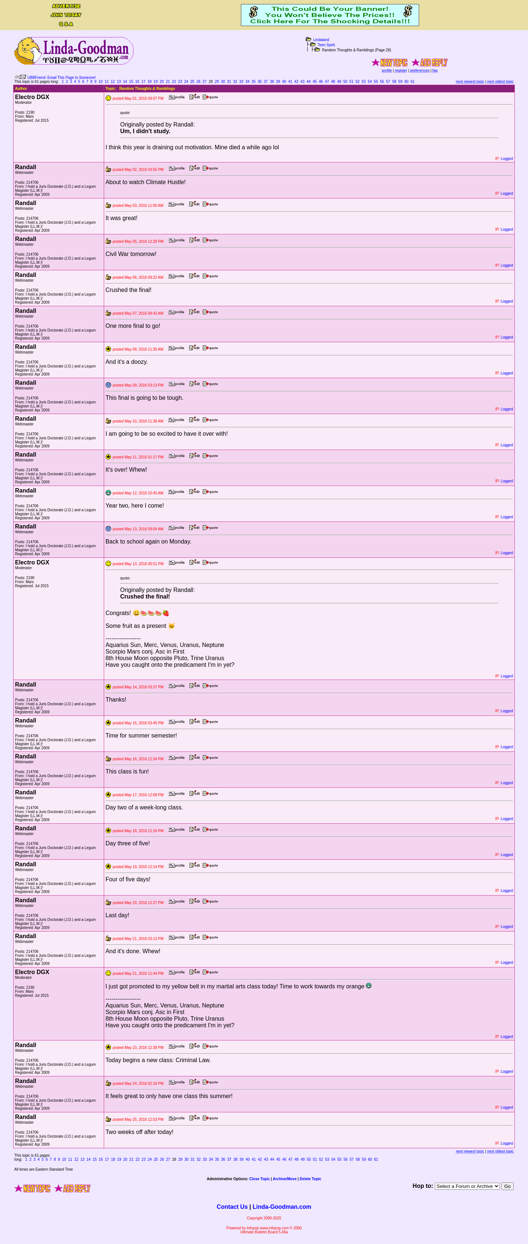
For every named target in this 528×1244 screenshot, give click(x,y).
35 (254, 82)
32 (235, 82)
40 (284, 82)
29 (217, 82)
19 (156, 82)
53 (364, 82)
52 (358, 82)
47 (327, 82)
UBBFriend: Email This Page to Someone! (61, 78)
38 (272, 82)
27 (204, 82)
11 (106, 82)
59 (400, 82)
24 (186, 82)
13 (119, 82)
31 (229, 82)
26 (199, 82)
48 (333, 82)
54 (370, 82)
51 (351, 82)
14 (125, 82)
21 (168, 82)
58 (394, 82)
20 (162, 82)
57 (388, 82)
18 (149, 82)
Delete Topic (310, 1179)
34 (247, 82)
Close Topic (259, 1179)
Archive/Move (285, 1179)
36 (260, 82)
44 (309, 82)
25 (192, 82)
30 (223, 82)
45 (315, 82)
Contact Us (232, 1207)
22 (174, 82)
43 (302, 82)
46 (321, 82)
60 (406, 82)
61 (413, 82)
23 (180, 82)
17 (143, 82)
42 (296, 82)
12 (113, 82)
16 (137, 82)
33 (241, 82)
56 (382, 82)
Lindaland (321, 40)
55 (376, 82)
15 (131, 82)
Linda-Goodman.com (282, 1207)
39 (278, 82)
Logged (507, 159)
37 (266, 82)
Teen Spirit (326, 45)
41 (290, 82)
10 (101, 82)
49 (339, 82)
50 (345, 82)
